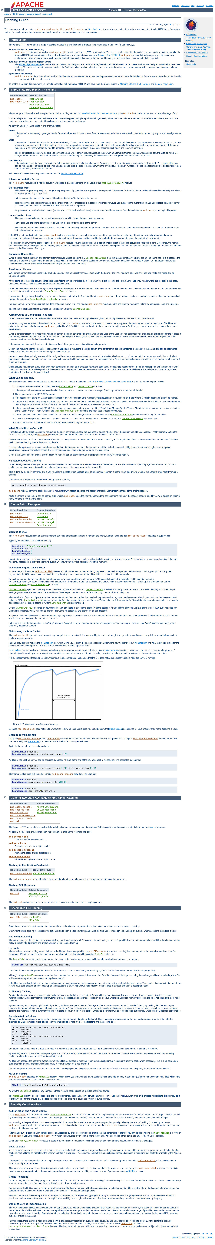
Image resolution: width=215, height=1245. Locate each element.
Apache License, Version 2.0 (33, 1240)
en (171, 24)
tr (179, 24)
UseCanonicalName (39, 105)
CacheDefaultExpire (56, 291)
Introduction (191, 34)
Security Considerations (196, 56)
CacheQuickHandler (112, 183)
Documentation (33, 14)
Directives (185, 5)
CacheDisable (36, 102)
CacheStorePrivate (122, 415)
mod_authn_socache (21, 807)
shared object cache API (30, 64)
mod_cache (40, 29)
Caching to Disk (18, 532)
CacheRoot (42, 516)
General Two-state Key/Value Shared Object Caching (198, 48)
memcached (33, 741)
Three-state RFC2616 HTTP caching (33, 89)
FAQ (193, 5)
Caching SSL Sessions (22, 885)
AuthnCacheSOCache (47, 807)
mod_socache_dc (19, 813)
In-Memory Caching (20, 991)
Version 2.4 (47, 14)
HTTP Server (19, 14)
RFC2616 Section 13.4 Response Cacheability (109, 381)
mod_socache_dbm (19, 810)
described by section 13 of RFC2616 (98, 113)
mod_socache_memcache (22, 522)
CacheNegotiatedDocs (41, 107)
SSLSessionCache (46, 810)
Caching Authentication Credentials (29, 865)
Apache (7, 14)
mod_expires (95, 304)
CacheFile (35, 917)
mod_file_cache (74, 29)
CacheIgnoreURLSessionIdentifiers (29, 1226)
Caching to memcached (22, 735)
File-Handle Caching (20, 936)
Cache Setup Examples (196, 44)
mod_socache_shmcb (21, 818)
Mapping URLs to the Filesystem (135, 84)
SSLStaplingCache (47, 813)
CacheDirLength (46, 522)
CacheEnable (36, 99)
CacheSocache (44, 525)
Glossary (200, 5)
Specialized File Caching (197, 53)
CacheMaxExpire (82, 309)
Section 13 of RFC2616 (109, 55)
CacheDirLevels (46, 519)
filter (70, 235)
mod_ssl (14, 821)
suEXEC (129, 1171)
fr (175, 24)
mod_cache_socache (21, 519)
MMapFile (34, 920)
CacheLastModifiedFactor (44, 299)
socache (152, 827)
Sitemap (209, 5)
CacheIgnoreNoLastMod (67, 411)
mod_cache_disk (56, 29)
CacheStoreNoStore (132, 418)
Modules (175, 5)
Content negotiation (164, 84)
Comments (191, 64)
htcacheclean (94, 29)
